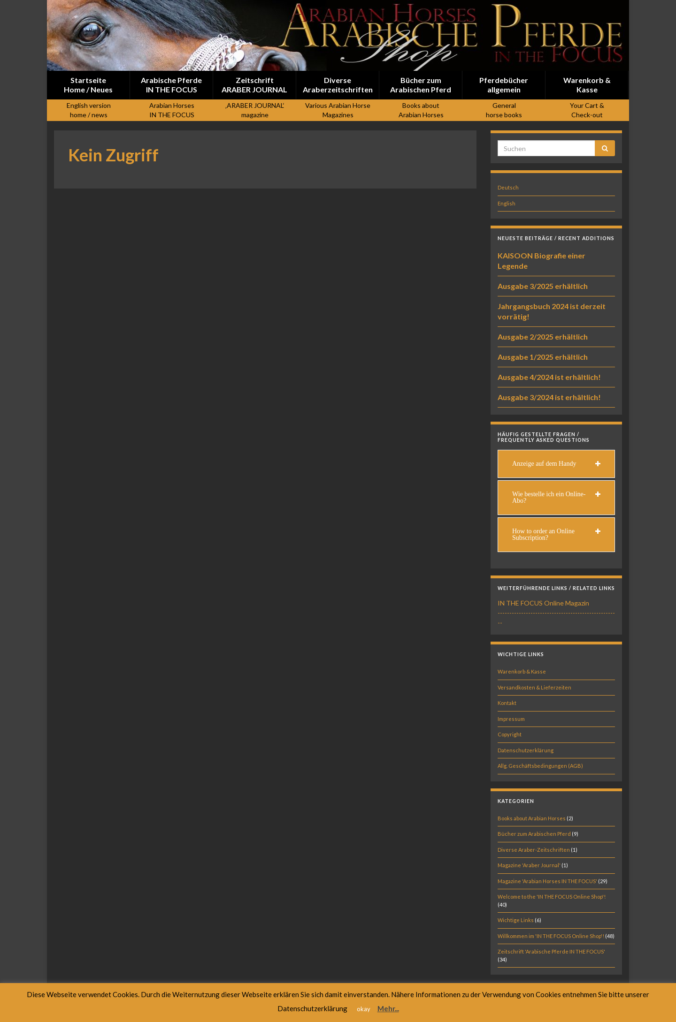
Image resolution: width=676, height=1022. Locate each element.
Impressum (511, 719)
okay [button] (363, 1009)
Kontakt (507, 703)
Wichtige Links (516, 920)
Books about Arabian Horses (532, 818)
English (506, 203)
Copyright (510, 734)
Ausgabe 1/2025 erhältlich (543, 356)
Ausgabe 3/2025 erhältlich (543, 285)
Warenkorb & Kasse (522, 671)
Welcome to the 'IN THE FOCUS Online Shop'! (552, 896)
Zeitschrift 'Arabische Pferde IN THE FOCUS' (551, 951)
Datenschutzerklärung (525, 750)
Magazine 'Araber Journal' (529, 865)
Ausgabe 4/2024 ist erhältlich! (549, 376)
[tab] (556, 463)
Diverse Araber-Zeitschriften (534, 850)
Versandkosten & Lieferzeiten (534, 687)
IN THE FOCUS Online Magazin (543, 603)
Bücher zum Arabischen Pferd (534, 834)
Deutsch (508, 187)
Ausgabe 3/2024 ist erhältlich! (549, 397)
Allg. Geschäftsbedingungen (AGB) (540, 766)
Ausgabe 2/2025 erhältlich (543, 336)
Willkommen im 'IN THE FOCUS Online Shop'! (551, 936)
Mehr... (388, 1008)
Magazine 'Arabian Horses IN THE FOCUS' (547, 881)
